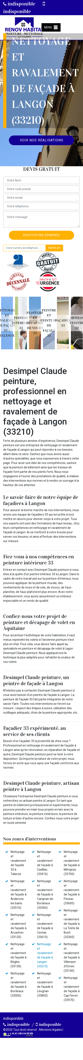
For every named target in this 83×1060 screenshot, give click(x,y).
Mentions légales (50, 1029)
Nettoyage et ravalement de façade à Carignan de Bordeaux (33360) (45, 894)
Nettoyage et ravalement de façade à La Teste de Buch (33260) (72, 924)
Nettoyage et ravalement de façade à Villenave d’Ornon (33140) (72, 957)
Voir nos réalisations (41, 140)
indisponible (19, 4)
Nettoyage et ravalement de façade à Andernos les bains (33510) (18, 894)
